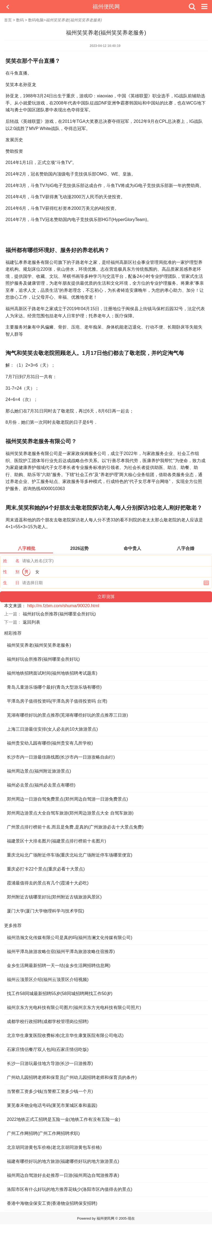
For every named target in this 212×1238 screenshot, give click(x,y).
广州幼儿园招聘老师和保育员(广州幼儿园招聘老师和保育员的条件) (72, 1077)
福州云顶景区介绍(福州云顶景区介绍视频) (48, 979)
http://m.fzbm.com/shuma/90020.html (63, 605)
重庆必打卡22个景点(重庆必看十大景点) (46, 869)
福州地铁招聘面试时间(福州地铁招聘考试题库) (52, 673)
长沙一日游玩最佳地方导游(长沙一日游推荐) (50, 1063)
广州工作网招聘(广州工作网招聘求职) (43, 1133)
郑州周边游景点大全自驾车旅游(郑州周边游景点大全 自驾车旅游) (70, 813)
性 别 (11, 571)
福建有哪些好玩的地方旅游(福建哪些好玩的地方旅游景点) (63, 1161)
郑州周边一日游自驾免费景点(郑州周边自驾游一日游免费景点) (67, 799)
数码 (20, 20)
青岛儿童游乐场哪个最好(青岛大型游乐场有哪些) (54, 687)
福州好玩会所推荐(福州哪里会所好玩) (59, 614)
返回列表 (31, 622)
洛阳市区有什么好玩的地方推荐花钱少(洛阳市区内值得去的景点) (69, 1189)
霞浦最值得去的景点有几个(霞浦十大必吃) (48, 883)
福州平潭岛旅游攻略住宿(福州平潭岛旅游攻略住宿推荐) (61, 951)
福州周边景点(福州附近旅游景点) (39, 771)
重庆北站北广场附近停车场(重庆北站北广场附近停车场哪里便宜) (69, 855)
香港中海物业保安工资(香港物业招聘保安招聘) (52, 1203)
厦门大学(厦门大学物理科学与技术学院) (45, 911)
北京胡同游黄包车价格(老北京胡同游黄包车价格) (54, 1147)
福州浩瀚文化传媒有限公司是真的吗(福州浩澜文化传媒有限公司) (69, 937)
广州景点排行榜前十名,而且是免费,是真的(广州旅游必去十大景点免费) (75, 827)
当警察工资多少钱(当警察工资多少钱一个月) (50, 1091)
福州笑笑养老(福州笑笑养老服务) (39, 645)
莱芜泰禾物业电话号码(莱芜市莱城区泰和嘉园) (52, 1105)
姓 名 (11, 560)
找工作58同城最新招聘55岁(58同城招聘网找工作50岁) (59, 993)
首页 (8, 20)
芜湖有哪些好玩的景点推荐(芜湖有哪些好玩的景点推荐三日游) (67, 715)
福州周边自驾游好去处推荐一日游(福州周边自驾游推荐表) (63, 1175)
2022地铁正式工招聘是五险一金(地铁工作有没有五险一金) (63, 1119)
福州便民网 (106, 7)
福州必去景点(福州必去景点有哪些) (41, 785)
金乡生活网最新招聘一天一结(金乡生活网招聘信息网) (59, 965)
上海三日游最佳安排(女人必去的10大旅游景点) (52, 729)
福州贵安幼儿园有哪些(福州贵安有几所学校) (50, 743)
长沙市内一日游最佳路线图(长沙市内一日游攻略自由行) (61, 757)
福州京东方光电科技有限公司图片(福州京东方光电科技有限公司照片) (74, 1007)
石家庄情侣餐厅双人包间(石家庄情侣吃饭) (48, 1049)
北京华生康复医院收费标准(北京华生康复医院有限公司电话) (65, 1035)
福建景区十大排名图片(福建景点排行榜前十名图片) (56, 841)
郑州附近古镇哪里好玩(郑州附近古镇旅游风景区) (54, 897)
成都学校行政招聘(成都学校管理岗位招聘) (48, 1021)
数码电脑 (35, 20)
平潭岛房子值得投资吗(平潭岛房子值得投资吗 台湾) (57, 701)
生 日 (11, 582)
